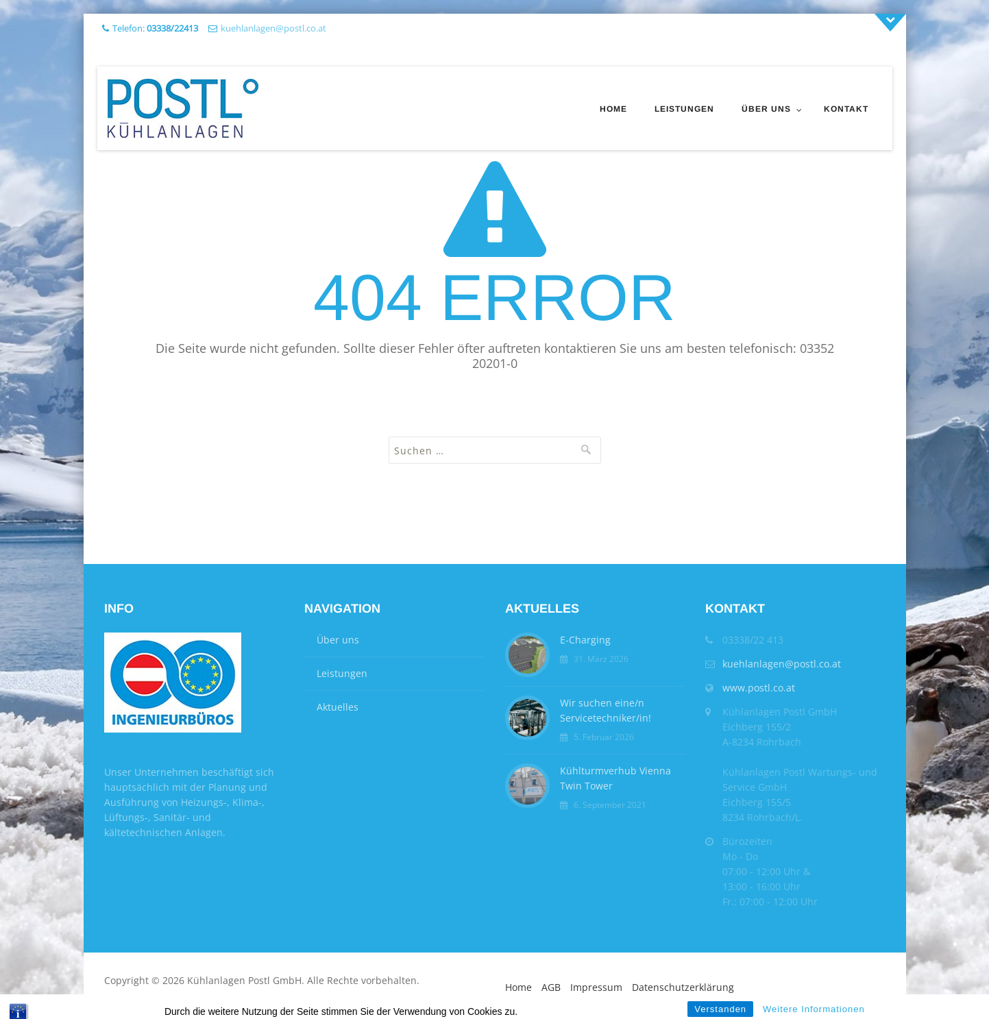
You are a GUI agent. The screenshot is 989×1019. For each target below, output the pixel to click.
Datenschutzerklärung (683, 987)
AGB (551, 987)
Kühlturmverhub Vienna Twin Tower (615, 778)
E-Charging (585, 639)
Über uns (766, 109)
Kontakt (846, 109)
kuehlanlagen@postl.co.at (273, 28)
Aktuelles (337, 706)
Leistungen (684, 109)
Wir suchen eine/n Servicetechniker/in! (605, 710)
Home (613, 109)
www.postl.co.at (758, 687)
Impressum (596, 987)
